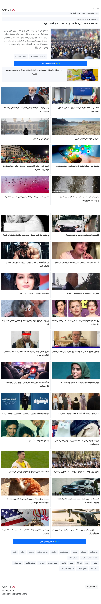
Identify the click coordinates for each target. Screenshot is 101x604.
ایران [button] (87, 563)
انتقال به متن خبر (50, 63)
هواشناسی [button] (64, 552)
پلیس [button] (14, 552)
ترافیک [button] (54, 552)
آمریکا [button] (79, 563)
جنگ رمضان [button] (52, 563)
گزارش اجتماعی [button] (20, 56)
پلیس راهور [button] (73, 557)
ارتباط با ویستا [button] (92, 586)
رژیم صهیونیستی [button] (67, 568)
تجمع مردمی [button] (82, 568)
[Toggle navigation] (98, 9)
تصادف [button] (84, 552)
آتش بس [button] (93, 568)
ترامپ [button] (63, 563)
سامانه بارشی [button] (42, 552)
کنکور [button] (22, 552)
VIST (8, 9)
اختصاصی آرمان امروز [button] (38, 56)
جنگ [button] (72, 563)
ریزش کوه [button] (93, 552)
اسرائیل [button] (41, 563)
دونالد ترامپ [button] (30, 563)
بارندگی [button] (31, 552)
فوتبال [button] (95, 563)
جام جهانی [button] (18, 563)
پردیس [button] (74, 552)
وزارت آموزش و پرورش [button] (89, 557)
